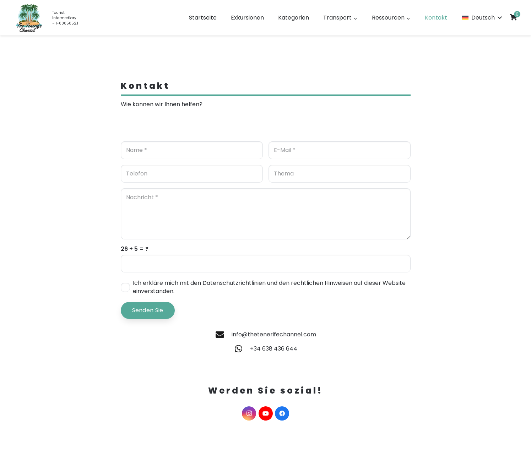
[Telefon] (192, 174)
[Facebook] (282, 413)
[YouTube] (266, 413)
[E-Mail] (340, 150)
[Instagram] (249, 413)
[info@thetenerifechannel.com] (223, 334)
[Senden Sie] (148, 310)
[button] (481, 17)
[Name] (192, 150)
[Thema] (340, 174)
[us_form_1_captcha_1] (266, 263)
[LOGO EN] (29, 18)
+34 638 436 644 (273, 349)
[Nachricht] (266, 213)
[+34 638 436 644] (242, 349)
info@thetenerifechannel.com (274, 334)
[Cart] (513, 17)
